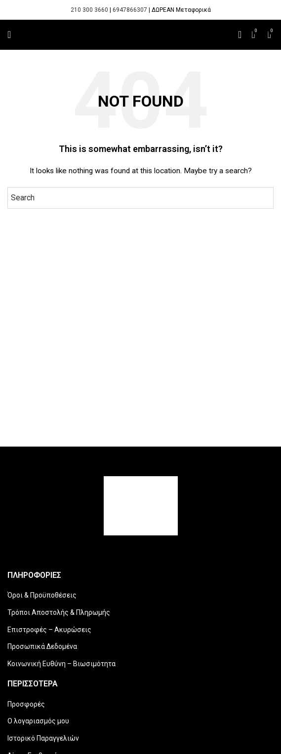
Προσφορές (26, 704)
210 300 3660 (89, 9)
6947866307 (130, 9)
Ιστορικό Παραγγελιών (43, 738)
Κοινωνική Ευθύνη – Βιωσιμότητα (61, 664)
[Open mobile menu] (9, 34)
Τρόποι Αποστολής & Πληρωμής (58, 612)
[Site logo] (140, 34)
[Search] (239, 34)
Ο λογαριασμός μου (38, 721)
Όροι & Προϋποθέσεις (42, 595)
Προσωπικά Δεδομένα (42, 646)
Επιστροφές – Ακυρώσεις (49, 630)
